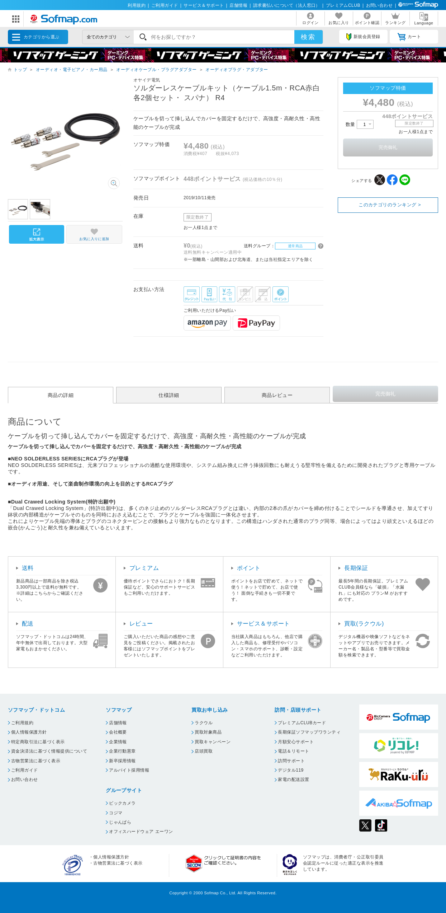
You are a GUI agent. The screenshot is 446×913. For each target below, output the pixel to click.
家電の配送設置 (293, 779)
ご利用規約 (22, 722)
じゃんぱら (120, 822)
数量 (360, 124)
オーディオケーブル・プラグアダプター (156, 69)
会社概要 (118, 732)
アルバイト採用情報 (129, 770)
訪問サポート (291, 760)
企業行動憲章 (122, 751)
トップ (20, 69)
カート (409, 37)
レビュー (141, 624)
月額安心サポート (296, 741)
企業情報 (118, 741)
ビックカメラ (122, 803)
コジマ (115, 812)
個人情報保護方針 (29, 732)
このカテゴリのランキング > (390, 204)
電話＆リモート (293, 751)
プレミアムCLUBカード (302, 722)
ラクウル (204, 722)
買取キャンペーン (213, 741)
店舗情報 (238, 5)
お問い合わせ (379, 5)
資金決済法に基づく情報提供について (49, 751)
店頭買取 (204, 751)
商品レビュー (277, 395)
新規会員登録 (363, 37)
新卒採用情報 (122, 760)
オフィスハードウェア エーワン (141, 831)
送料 (28, 568)
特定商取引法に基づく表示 (38, 741)
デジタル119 (290, 770)
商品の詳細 (60, 395)
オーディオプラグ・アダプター (236, 69)
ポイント (249, 568)
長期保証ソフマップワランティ (309, 732)
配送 (28, 624)
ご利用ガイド (164, 5)
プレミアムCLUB (343, 5)
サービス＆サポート (204, 5)
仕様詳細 (168, 395)
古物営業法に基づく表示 (35, 760)
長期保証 (356, 568)
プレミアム (144, 568)
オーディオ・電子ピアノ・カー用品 (72, 69)
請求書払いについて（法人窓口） (286, 5)
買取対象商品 (208, 732)
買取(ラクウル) (364, 624)
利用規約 (137, 5)
